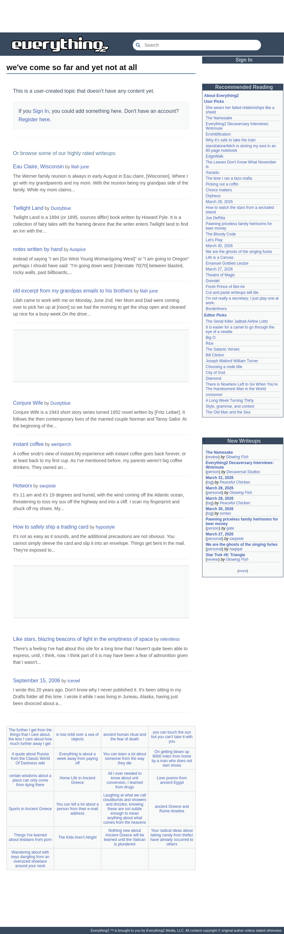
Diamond (213, 378)
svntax (225, 513)
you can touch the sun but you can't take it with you (172, 737)
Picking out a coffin (222, 184)
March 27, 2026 (219, 269)
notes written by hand (37, 249)
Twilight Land (28, 208)
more (243, 571)
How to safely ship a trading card (50, 527)
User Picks (214, 101)
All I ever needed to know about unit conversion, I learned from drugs (125, 780)
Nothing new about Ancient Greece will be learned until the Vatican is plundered (125, 837)
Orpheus (213, 196)
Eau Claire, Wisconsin (38, 166)
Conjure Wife (28, 403)
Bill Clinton (215, 355)
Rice (209, 343)
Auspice (78, 249)
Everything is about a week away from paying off (77, 758)
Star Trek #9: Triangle (225, 555)
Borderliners (216, 308)
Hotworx (22, 485)
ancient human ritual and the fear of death (124, 736)
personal (214, 492)
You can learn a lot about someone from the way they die (124, 758)
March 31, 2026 (219, 477)
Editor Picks (215, 315)
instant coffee (28, 444)
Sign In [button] (244, 60)
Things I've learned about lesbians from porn (30, 837)
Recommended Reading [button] (244, 87)
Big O (210, 337)
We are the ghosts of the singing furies (239, 251)
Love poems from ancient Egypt (172, 780)
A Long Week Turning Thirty (230, 400)
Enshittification (218, 134)
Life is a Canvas (219, 257)
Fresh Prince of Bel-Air (225, 286)
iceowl (74, 680)
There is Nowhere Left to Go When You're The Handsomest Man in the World (242, 386)
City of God (215, 372)
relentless (170, 639)
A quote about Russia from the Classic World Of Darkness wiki (30, 758)
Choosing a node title (224, 367)
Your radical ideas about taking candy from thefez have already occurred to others (171, 837)
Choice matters (219, 190)
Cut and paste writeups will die (232, 292)
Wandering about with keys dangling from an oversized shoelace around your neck (30, 859)
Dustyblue (61, 208)
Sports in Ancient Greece (30, 809)
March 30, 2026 (219, 246)
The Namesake (219, 118)
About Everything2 (221, 95)
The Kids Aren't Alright (77, 837)
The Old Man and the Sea (228, 412)
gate (230, 528)
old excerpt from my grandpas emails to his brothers (73, 290)
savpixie (47, 485)
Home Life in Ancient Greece (77, 780)
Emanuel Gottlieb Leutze (227, 263)
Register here (34, 119)
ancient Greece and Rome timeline (172, 808)
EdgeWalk (214, 156)
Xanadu (212, 172)
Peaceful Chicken (235, 482)
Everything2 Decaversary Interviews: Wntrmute (240, 465)
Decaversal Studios (243, 472)
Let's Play (214, 240)
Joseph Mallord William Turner (232, 361)
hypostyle (105, 527)
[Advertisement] (142, 16)
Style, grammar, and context (230, 406)
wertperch (61, 444)
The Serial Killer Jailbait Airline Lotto (237, 321)
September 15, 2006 (36, 680)
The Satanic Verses (222, 349)
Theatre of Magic (220, 275)
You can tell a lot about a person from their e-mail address (77, 809)
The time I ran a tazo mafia (229, 178)
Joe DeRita (215, 218)
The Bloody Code (221, 234)
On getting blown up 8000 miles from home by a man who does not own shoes (172, 758)
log (209, 482)
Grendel (213, 281)
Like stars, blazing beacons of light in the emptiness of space (83, 639)
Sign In (41, 111)
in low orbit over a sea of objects (77, 736)
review (212, 457)
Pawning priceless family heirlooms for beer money (242, 521)
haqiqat (235, 549)
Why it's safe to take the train (231, 140)
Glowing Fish (237, 457)
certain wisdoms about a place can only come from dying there (30, 780)
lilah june (80, 166)
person (213, 472)
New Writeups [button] (244, 441)
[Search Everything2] (197, 45)
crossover (214, 394)
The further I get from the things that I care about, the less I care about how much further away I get (30, 737)
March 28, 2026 (219, 201)
